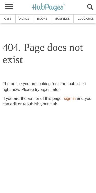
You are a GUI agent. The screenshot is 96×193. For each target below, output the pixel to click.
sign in (70, 98)
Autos (24, 18)
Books (42, 18)
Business (62, 18)
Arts (8, 18)
